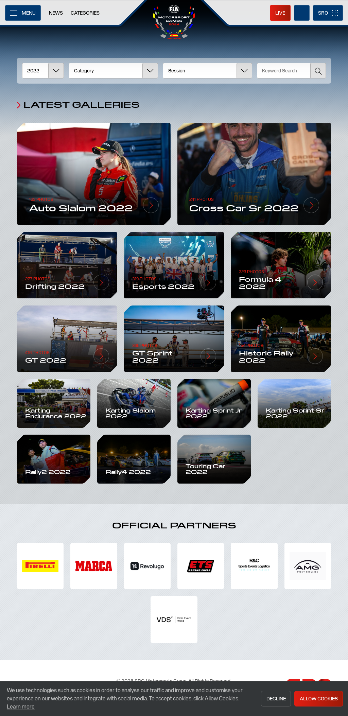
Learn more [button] (21, 706)
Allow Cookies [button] (319, 699)
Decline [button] (276, 699)
